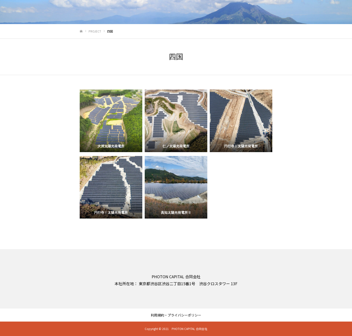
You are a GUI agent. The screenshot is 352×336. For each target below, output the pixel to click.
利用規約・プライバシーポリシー (176, 315)
